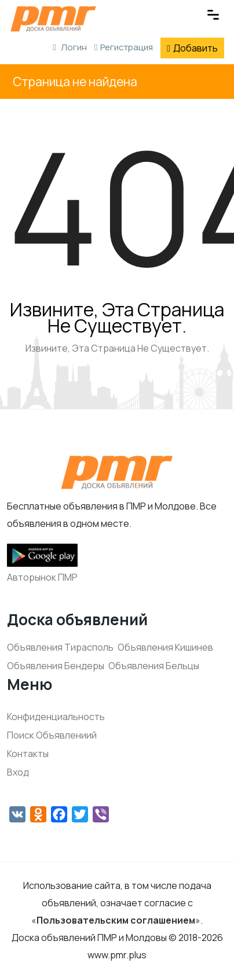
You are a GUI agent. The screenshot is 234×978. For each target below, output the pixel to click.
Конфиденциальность (56, 716)
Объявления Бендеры (55, 665)
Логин (69, 47)
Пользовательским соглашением (115, 920)
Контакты (28, 753)
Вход (18, 772)
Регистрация (123, 47)
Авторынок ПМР (42, 577)
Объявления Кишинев (165, 647)
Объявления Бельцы (153, 665)
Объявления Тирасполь (60, 647)
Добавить (192, 48)
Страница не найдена (75, 81)
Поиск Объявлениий (52, 735)
